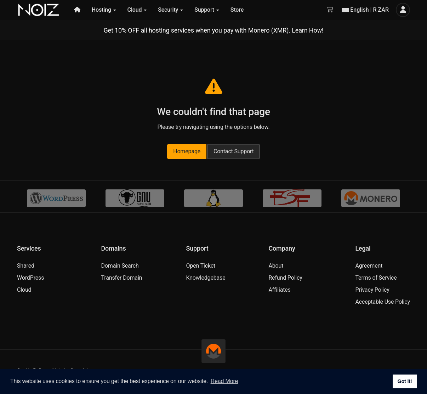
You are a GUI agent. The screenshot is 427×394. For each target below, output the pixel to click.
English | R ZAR (365, 9)
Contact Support (234, 151)
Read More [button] (224, 381)
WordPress (30, 277)
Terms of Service (376, 277)
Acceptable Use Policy (382, 301)
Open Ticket (200, 265)
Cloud (24, 289)
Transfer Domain (121, 277)
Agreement (368, 265)
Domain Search (119, 265)
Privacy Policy (372, 289)
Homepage (186, 151)
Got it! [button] (404, 381)
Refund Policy (285, 277)
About (275, 265)
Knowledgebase (205, 277)
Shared (25, 265)
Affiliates (279, 289)
